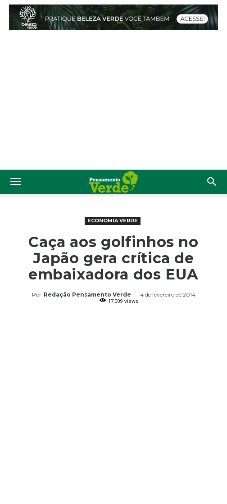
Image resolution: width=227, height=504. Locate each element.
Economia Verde (112, 220)
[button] (212, 182)
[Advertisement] (113, 102)
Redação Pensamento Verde (87, 294)
